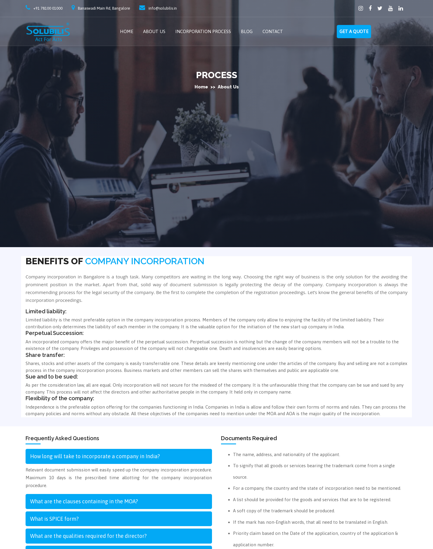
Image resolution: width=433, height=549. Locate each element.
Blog (247, 31)
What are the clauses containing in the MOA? (84, 501)
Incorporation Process (203, 31)
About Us (154, 31)
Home (126, 31)
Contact (273, 31)
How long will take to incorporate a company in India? (95, 456)
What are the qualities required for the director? (88, 536)
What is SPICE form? (54, 519)
